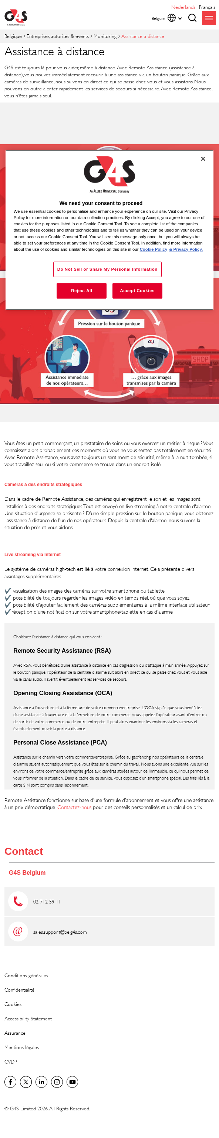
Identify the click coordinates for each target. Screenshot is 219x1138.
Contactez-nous (74, 807)
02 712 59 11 (47, 901)
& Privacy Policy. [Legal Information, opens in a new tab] (186, 249)
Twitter (26, 1082)
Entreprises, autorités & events (58, 36)
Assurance (15, 1033)
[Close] (203, 159)
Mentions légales (21, 1047)
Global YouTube (72, 1082)
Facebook (10, 1082)
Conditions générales (26, 975)
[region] (109, 230)
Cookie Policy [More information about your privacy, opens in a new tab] (154, 249)
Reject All (81, 290)
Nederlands (183, 7)
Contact (23, 851)
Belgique (13, 36)
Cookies (12, 1004)
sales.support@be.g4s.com (60, 932)
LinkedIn (41, 1082)
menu (209, 18)
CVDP (10, 1061)
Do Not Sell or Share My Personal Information (107, 269)
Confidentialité (19, 989)
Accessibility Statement (28, 1018)
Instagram (57, 1082)
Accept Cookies (137, 290)
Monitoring (105, 36)
